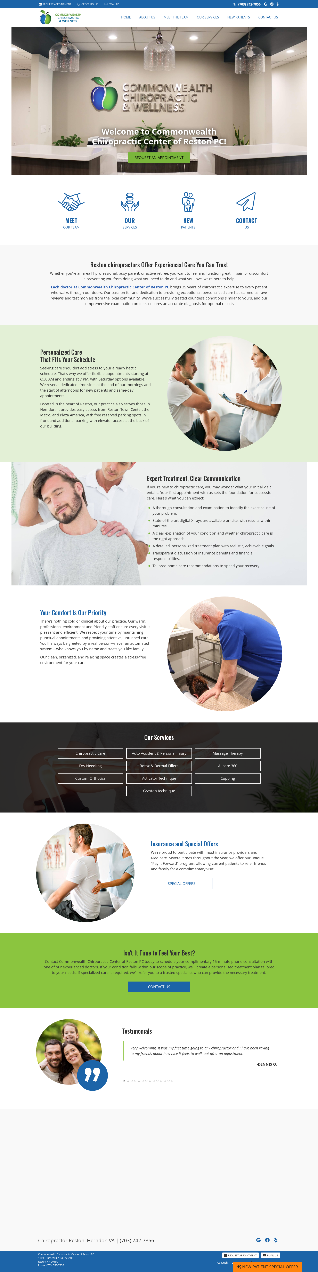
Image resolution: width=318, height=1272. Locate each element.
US (246, 223)
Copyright (222, 1262)
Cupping (228, 778)
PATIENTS (188, 223)
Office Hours (88, 4)
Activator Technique (159, 778)
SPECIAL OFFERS (181, 883)
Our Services (208, 17)
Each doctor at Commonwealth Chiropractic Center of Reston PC (110, 287)
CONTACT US (159, 986)
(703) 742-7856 (249, 4)
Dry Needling (90, 765)
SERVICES (129, 223)
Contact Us (268, 17)
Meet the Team (176, 17)
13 (168, 1080)
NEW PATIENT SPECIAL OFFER (267, 1267)
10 (157, 1080)
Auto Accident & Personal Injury (159, 753)
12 (164, 1080)
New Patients (238, 17)
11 (161, 1080)
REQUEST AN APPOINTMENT (159, 157)
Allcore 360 (227, 765)
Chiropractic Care (90, 753)
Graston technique (159, 790)
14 (172, 1080)
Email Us (112, 4)
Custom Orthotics (90, 778)
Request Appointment (55, 4)
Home (126, 17)
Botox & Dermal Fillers (159, 765)
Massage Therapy (228, 753)
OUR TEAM (71, 223)
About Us (147, 17)
